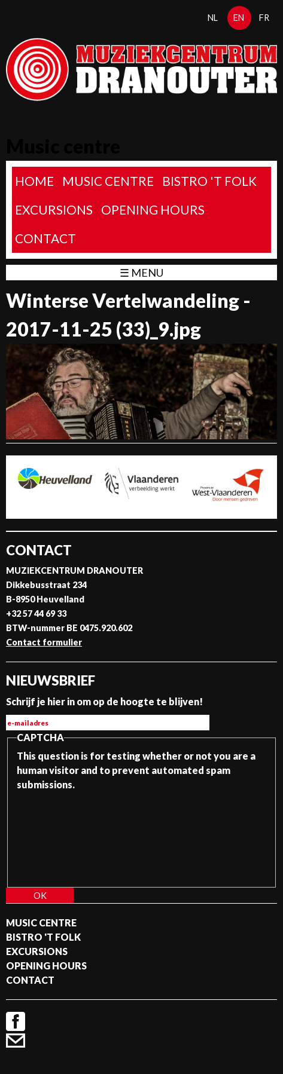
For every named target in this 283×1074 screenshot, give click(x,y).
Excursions (54, 209)
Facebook (15, 1021)
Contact (45, 238)
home (34, 180)
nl (213, 18)
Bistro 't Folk (209, 180)
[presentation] (66, 835)
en (238, 18)
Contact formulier (44, 642)
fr (264, 18)
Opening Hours (153, 209)
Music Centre (108, 180)
